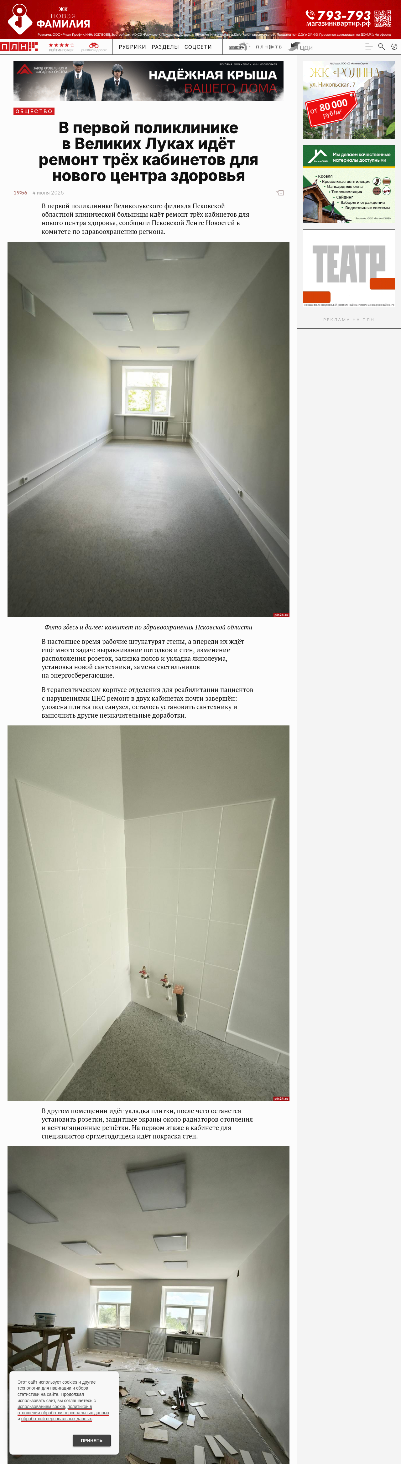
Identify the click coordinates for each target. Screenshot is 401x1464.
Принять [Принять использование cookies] (90, 1440)
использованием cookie (41, 1405)
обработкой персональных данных (56, 1418)
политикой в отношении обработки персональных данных (63, 1409)
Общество (34, 111)
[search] (381, 46)
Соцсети (198, 47)
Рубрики (133, 47)
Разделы (166, 47)
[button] (394, 46)
